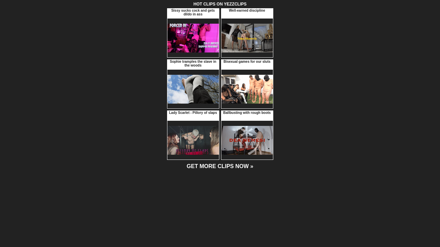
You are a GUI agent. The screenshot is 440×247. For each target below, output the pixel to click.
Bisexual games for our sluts (247, 61)
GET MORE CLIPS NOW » (220, 166)
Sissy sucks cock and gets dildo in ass (193, 12)
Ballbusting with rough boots (247, 113)
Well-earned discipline (247, 10)
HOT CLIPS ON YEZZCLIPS (220, 4)
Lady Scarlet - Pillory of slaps (193, 113)
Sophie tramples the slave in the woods (193, 63)
